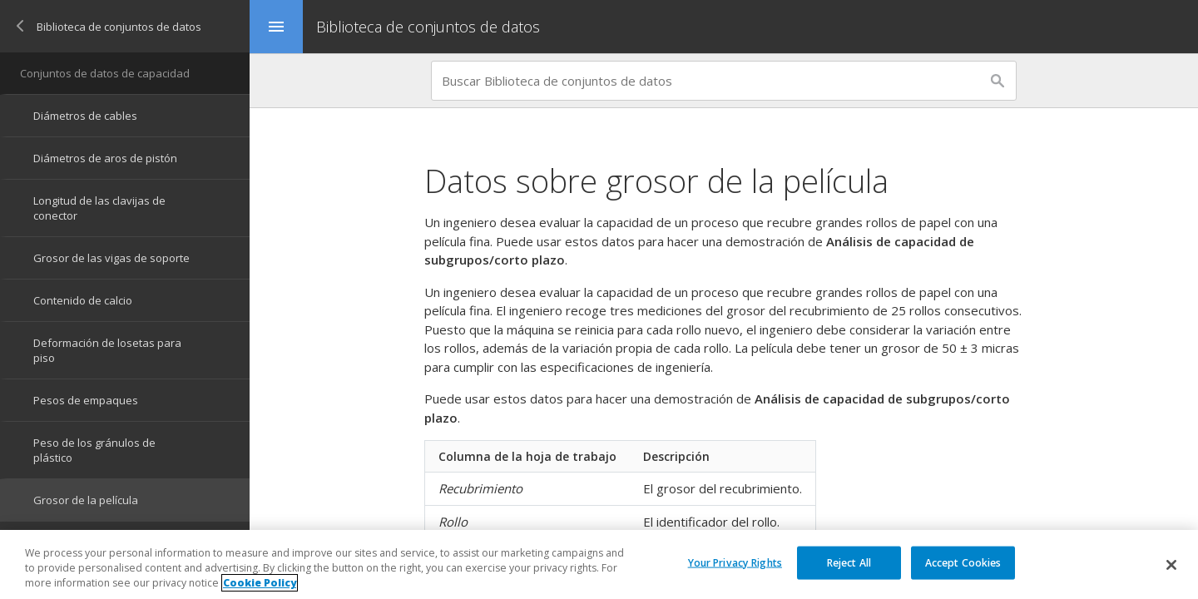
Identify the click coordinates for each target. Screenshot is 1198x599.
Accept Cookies (963, 563)
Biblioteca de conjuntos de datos (428, 27)
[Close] (1171, 565)
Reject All (849, 563)
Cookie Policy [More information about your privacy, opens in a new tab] (259, 584)
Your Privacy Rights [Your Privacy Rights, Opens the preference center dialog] (735, 563)
